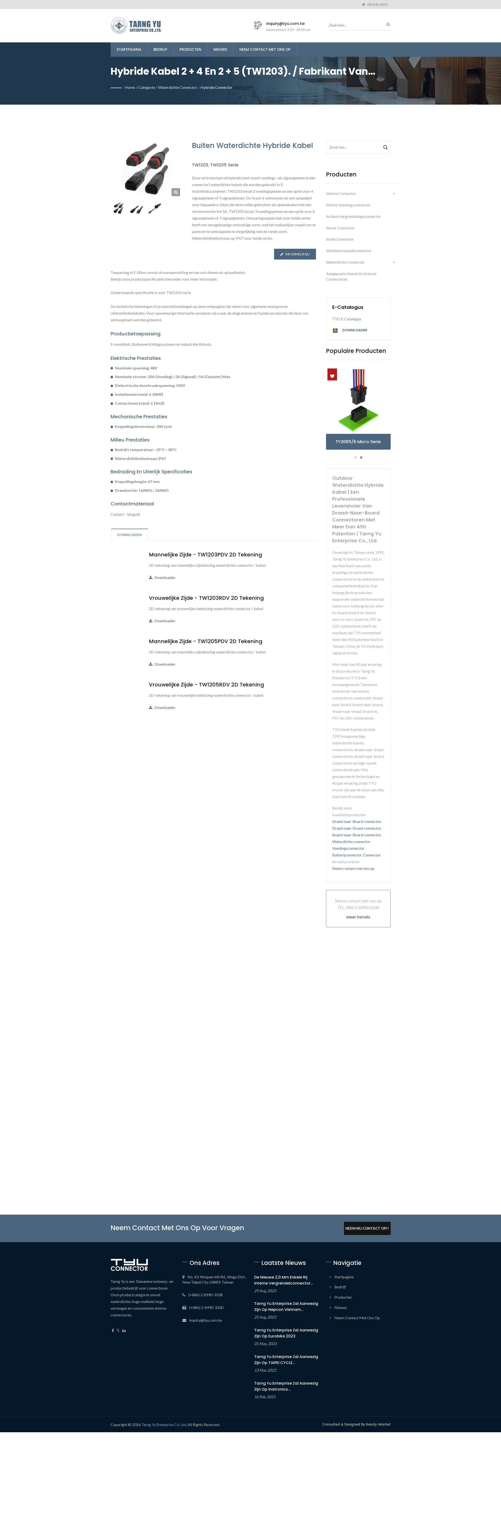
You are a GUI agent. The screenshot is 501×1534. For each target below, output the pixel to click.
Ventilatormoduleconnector (349, 250)
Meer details (358, 917)
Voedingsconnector (348, 848)
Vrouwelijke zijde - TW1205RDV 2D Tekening (206, 684)
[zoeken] (387, 24)
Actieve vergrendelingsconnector (353, 216)
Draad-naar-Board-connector (356, 821)
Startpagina (129, 49)
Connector (372, 855)
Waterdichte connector (177, 87)
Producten (190, 49)
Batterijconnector (347, 855)
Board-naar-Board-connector (356, 834)
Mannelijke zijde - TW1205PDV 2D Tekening (205, 641)
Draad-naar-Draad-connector (356, 828)
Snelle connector (340, 239)
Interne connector (341, 193)
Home (130, 87)
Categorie (146, 87)
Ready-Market (378, 1424)
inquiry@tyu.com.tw (285, 23)
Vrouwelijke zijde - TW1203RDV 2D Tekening (206, 598)
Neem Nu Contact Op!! (367, 1228)
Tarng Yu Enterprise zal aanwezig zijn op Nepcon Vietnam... (286, 1306)
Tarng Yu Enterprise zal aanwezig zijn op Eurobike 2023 (286, 1333)
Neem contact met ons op (265, 49)
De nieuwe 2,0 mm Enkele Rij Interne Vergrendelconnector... (283, 1280)
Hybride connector (216, 87)
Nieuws (220, 49)
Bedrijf (160, 49)
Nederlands (377, 4)
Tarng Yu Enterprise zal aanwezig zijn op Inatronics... (286, 1386)
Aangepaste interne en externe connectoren (351, 276)
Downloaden (162, 577)
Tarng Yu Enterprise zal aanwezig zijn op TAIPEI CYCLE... (286, 1359)
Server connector (340, 228)
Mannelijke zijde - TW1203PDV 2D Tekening (205, 554)
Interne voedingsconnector (348, 205)
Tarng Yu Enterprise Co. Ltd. (164, 1424)
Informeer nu (295, 254)
